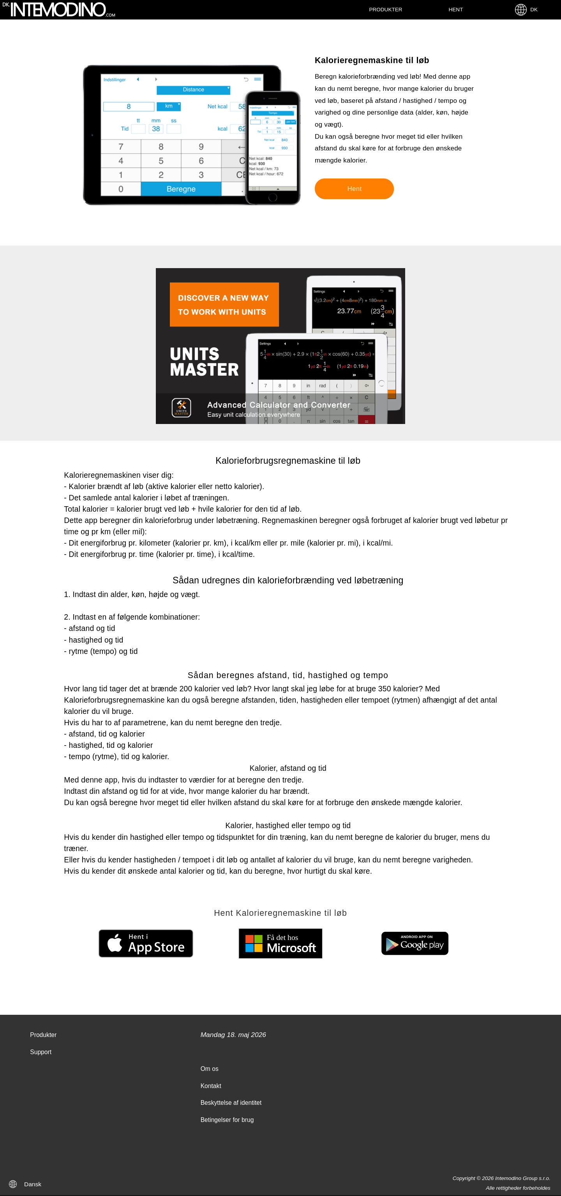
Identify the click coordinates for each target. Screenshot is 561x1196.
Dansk (32, 1184)
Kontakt (211, 1086)
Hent (456, 9)
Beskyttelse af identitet (231, 1102)
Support (40, 1052)
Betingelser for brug (227, 1120)
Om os (210, 1068)
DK (526, 9)
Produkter (385, 9)
